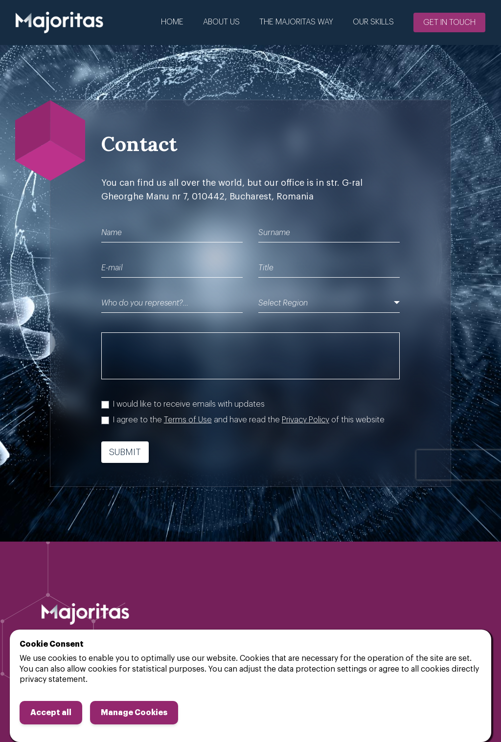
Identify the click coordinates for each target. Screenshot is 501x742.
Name (111, 233)
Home (172, 22)
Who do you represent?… (144, 303)
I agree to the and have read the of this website (249, 420)
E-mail (112, 268)
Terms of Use (188, 420)
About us (221, 22)
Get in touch (449, 22)
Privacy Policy (305, 420)
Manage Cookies (134, 713)
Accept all (50, 713)
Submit (125, 452)
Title (265, 268)
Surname (274, 233)
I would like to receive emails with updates (189, 404)
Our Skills (373, 22)
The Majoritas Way (296, 22)
